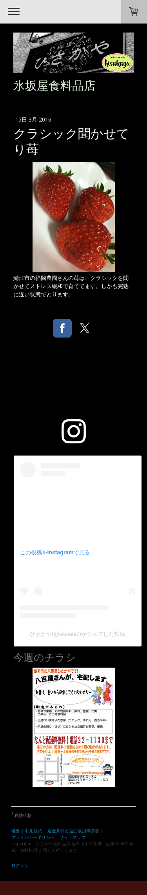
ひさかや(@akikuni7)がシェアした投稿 (77, 634)
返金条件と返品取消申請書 (73, 830)
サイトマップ (72, 837)
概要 (15, 830)
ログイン (20, 865)
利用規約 (33, 830)
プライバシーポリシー (32, 837)
